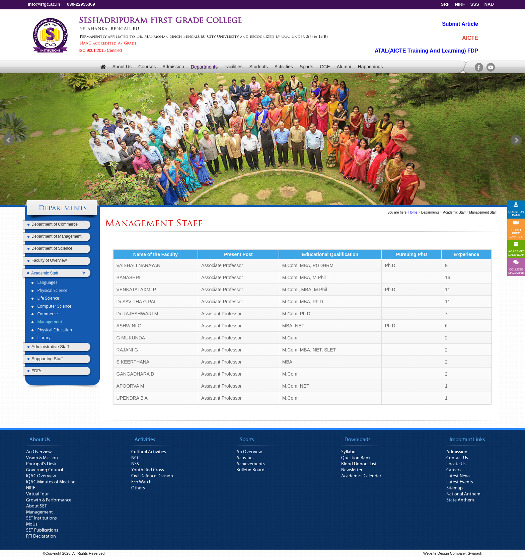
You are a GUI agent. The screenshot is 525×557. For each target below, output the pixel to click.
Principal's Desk (41, 464)
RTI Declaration (41, 536)
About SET (36, 506)
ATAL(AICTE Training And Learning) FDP (426, 51)
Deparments (430, 212)
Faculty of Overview (49, 260)
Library (43, 337)
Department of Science (51, 248)
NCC (135, 458)
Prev (8, 140)
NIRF (460, 4)
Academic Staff (454, 212)
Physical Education (54, 330)
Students (258, 66)
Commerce (47, 314)
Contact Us (457, 458)
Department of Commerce (54, 224)
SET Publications (42, 530)
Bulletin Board (250, 470)
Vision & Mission (42, 458)
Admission (173, 66)
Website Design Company (444, 553)
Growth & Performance (48, 500)
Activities (284, 66)
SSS (474, 4)
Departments (204, 66)
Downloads (357, 439)
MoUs (32, 524)
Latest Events (459, 482)
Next (516, 140)
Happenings (370, 66)
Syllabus (349, 452)
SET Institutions (41, 518)
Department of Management (56, 236)
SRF (445, 4)
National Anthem (463, 494)
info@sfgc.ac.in (44, 4)
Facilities (233, 66)
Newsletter (352, 470)
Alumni (344, 66)
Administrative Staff (50, 346)
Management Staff (483, 212)
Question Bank (356, 458)
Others (138, 488)
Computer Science (54, 306)
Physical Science (52, 290)
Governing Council (44, 470)
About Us (122, 66)
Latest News (458, 476)
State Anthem (460, 500)
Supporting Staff (47, 358)
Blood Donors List (359, 464)
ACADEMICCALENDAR (516, 249)
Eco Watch (141, 482)
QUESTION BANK (516, 209)
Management (49, 322)
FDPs (37, 370)
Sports (306, 66)
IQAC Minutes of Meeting (51, 482)
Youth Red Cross (147, 470)
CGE (325, 66)
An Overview (39, 452)
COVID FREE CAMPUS (516, 229)
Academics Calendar (361, 476)
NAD (489, 4)
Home (413, 212)
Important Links (467, 439)
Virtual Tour (37, 494)
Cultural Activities (148, 452)
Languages (47, 282)
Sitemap (454, 488)
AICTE (470, 38)
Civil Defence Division (152, 476)
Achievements (250, 464)
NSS (135, 464)
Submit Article (460, 24)
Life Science (48, 298)
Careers (453, 470)
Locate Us (456, 464)
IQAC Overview (41, 476)
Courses (147, 66)
